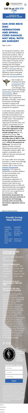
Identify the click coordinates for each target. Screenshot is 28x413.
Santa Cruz (18, 239)
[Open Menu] (25, 4)
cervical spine (16, 84)
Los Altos (17, 231)
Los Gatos (7, 233)
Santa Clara (8, 239)
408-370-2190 (17, 9)
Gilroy (6, 231)
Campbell (17, 227)
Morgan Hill (18, 233)
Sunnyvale (17, 241)
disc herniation (7, 94)
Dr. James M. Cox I (20, 398)
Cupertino (8, 229)
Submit (14, 381)
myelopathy (7, 92)
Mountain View (7, 236)
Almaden (7, 227)
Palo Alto (17, 235)
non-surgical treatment (15, 76)
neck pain (12, 68)
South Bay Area (8, 242)
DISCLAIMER (9, 395)
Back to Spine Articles (9, 211)
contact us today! (12, 337)
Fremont (17, 229)
